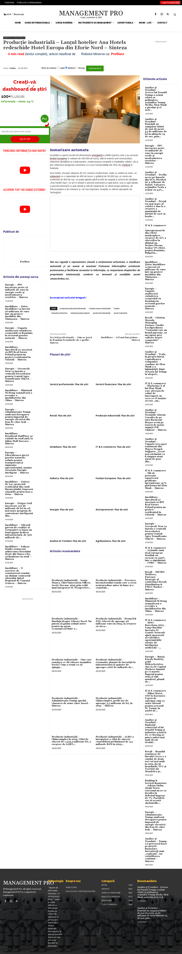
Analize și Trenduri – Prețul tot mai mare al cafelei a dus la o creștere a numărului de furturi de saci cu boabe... (155, 208)
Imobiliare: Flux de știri (63, 446)
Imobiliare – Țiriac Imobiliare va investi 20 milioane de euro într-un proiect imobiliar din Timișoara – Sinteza (17, 312)
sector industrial (120, 313)
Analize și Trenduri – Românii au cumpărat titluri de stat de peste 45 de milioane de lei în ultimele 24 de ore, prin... (156, 128)
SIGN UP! (25, 139)
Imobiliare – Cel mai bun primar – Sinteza (120, 339)
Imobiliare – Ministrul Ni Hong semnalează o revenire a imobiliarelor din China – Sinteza (156, 605)
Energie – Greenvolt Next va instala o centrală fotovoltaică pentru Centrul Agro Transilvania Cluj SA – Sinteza (18, 375)
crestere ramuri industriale (99, 308)
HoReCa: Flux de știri (61, 478)
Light (62, 68)
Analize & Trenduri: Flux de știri (68, 540)
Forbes (12, 68)
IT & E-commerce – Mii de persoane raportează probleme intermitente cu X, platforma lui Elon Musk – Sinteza (156, 479)
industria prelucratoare (80, 313)
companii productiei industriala (72, 308)
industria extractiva (59, 313)
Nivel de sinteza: (49, 68)
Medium (71, 68)
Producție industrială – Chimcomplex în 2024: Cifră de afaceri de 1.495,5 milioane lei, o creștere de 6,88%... (71, 740)
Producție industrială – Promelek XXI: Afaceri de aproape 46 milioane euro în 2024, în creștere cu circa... (116, 622)
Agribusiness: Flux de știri (110, 540)
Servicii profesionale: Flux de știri (69, 384)
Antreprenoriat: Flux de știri (112, 509)
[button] (175, 14)
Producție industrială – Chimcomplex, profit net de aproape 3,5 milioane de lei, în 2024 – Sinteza (114, 702)
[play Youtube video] (25, 170)
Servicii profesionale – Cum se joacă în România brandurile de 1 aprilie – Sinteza (71, 340)
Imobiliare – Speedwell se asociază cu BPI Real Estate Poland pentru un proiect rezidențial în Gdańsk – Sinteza (18, 353)
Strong (81, 68)
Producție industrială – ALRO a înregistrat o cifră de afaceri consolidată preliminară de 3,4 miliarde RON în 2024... (115, 740)
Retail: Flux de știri (60, 415)
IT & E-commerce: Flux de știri (113, 446)
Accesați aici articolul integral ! (68, 297)
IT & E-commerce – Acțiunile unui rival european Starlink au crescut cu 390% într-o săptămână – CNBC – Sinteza (155, 555)
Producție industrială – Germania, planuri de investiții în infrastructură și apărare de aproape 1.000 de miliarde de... (116, 663)
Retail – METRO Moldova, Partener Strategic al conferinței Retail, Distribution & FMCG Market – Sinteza (156, 581)
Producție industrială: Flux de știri (115, 415)
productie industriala (101, 313)
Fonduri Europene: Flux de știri (113, 478)
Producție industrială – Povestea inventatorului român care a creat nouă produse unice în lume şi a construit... (116, 584)
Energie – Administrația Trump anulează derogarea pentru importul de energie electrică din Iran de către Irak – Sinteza (17, 417)
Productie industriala (14, 38)
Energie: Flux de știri (61, 509)
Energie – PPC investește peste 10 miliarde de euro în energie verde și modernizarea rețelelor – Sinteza (16, 291)
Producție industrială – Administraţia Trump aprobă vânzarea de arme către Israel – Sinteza (71, 702)
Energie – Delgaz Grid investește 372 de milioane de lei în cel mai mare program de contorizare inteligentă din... (19, 509)
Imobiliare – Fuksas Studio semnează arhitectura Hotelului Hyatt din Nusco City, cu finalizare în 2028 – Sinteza (18, 553)
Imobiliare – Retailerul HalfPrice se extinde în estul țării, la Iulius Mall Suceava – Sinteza (19, 438)
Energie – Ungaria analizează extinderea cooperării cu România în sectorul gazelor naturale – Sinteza (19, 333)
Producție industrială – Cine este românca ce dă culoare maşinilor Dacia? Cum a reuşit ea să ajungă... (72, 663)
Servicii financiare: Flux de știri (113, 384)
